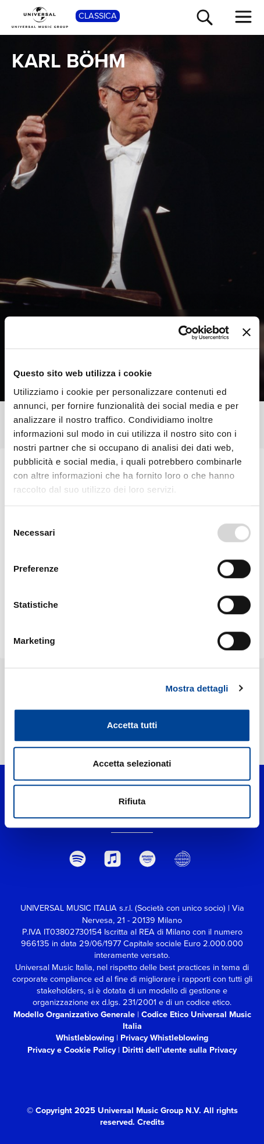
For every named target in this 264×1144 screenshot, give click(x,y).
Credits (151, 1122)
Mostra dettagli (196, 688)
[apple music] (112, 858)
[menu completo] (244, 17)
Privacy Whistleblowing (164, 1037)
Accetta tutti (132, 725)
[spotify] (77, 858)
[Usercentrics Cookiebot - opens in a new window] (178, 332)
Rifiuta (132, 801)
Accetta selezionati (131, 763)
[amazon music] (147, 858)
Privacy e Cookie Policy (71, 1049)
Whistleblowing (85, 1037)
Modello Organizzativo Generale (74, 1014)
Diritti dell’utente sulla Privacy (179, 1049)
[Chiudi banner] (246, 333)
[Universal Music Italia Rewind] (182, 858)
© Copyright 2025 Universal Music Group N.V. (114, 1110)
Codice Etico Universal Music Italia (187, 1020)
